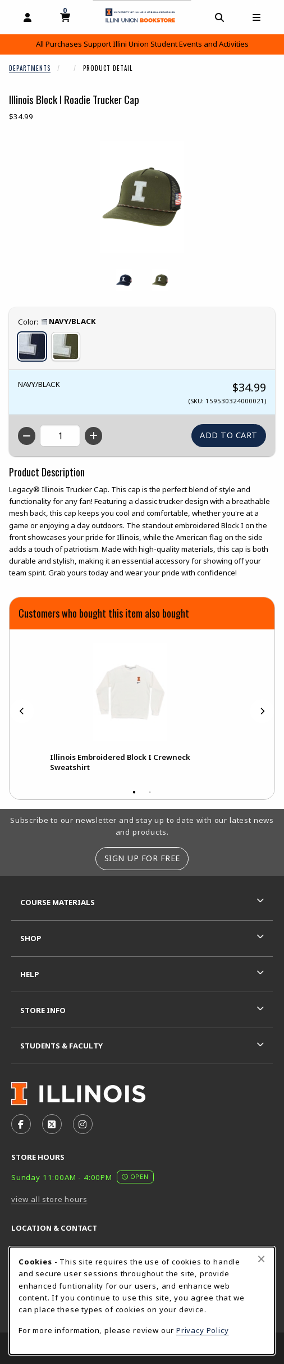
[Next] (262, 711)
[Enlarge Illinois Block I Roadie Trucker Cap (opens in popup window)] (142, 197)
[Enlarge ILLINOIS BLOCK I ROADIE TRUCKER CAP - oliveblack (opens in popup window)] (160, 280)
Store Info (43, 1010)
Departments (30, 68)
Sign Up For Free (142, 858)
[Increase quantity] (93, 436)
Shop (31, 938)
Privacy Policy (202, 1330)
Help (29, 974)
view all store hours (49, 1199)
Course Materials (57, 902)
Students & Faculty (61, 1046)
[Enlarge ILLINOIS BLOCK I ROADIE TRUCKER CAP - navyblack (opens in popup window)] (124, 280)
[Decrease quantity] (26, 436)
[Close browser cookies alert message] (261, 1259)
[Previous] (22, 711)
